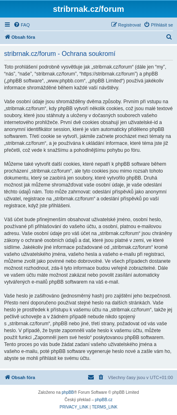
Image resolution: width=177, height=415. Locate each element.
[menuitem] (21, 25)
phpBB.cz (104, 399)
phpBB (68, 392)
